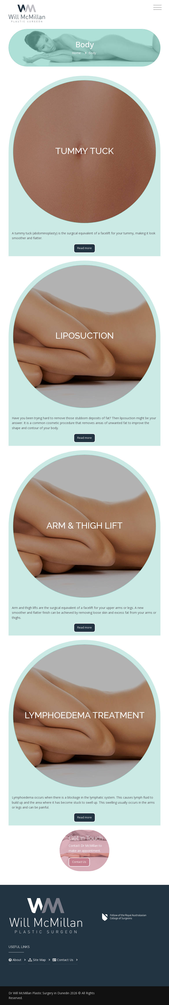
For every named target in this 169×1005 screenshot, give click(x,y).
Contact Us (79, 862)
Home (76, 53)
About (17, 960)
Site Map (39, 960)
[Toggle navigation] (157, 7)
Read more (84, 248)
